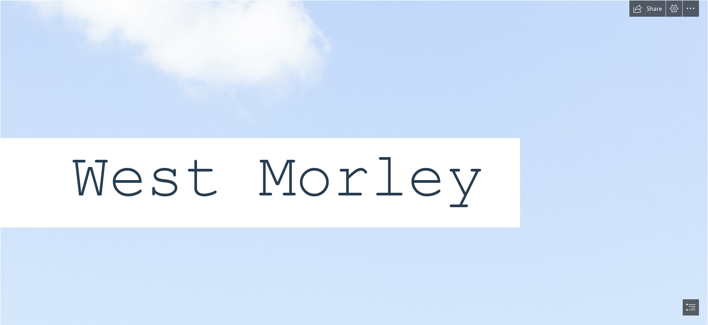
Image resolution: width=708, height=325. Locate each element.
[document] (354, 162)
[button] (647, 8)
